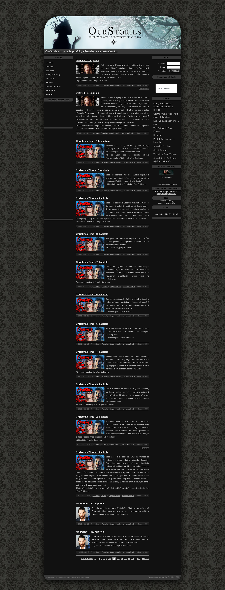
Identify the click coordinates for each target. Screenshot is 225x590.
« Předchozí (87, 558)
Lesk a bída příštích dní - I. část (166, 122)
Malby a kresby (53, 74)
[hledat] (162, 88)
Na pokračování (115, 85)
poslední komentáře (166, 203)
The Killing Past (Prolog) (164, 154)
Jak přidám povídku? (166, 194)
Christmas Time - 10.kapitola (92, 170)
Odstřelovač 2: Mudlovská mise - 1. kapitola (165, 115)
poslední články (166, 201)
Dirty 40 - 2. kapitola (87, 60)
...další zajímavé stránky (166, 184)
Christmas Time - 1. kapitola (92, 452)
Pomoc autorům (53, 86)
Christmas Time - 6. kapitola (92, 294)
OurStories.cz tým (54, 577)
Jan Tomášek (169, 577)
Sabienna (96, 85)
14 (125, 558)
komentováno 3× (128, 133)
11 (114, 558)
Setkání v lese (160, 150)
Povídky (49, 66)
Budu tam (158, 135)
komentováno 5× (129, 85)
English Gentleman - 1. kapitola (164, 140)
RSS (177, 577)
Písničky (50, 78)
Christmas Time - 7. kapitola (92, 262)
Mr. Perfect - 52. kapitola (90, 503)
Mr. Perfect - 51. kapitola (90, 531)
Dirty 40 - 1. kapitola (87, 93)
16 (132, 558)
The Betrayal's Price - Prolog (163, 129)
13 (122, 558)
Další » (145, 558)
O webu (49, 62)
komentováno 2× (129, 190)
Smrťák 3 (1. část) (161, 146)
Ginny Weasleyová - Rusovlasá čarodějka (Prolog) (163, 106)
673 (138, 558)
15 (129, 558)
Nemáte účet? (164, 71)
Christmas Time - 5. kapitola (92, 323)
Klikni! (175, 214)
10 (109, 558)
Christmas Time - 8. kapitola (92, 234)
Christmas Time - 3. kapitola (92, 384)
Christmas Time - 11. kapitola (93, 141)
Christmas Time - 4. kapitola (92, 351)
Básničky (50, 70)
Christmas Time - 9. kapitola (92, 198)
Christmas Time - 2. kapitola (92, 416)
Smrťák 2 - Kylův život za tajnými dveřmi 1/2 (165, 160)
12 (118, 558)
